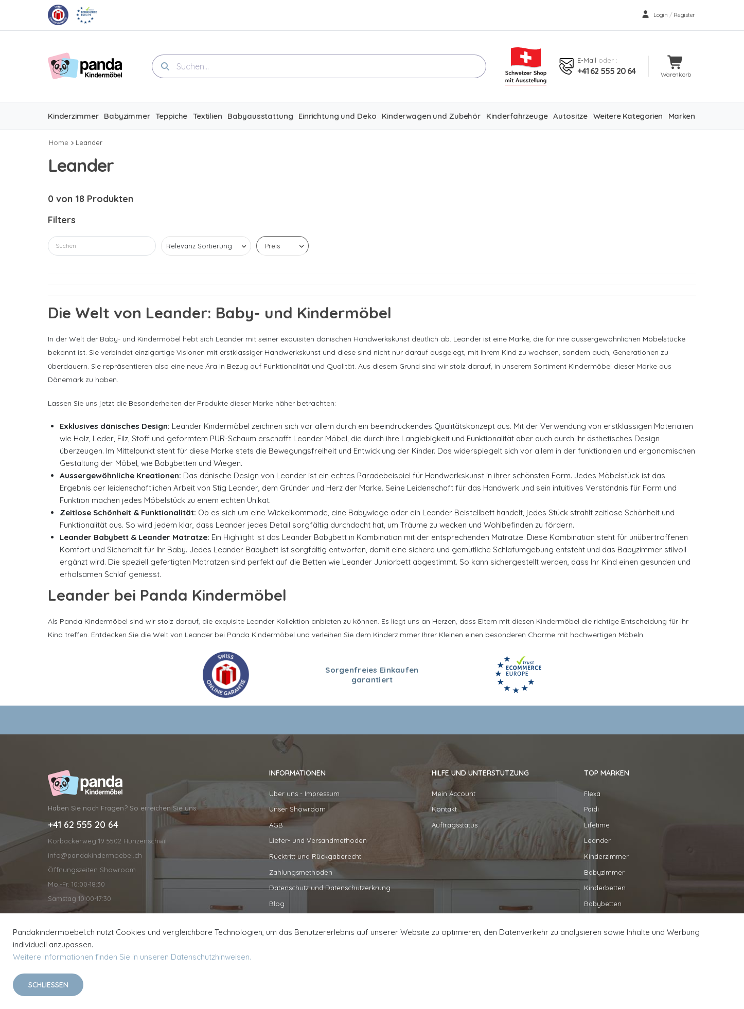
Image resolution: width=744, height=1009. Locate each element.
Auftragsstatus (454, 825)
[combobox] (319, 66)
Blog (277, 903)
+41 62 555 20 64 (606, 71)
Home (58, 142)
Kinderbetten (605, 888)
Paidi (591, 809)
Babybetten (603, 903)
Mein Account (453, 793)
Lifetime (597, 825)
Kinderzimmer (606, 856)
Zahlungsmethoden (300, 872)
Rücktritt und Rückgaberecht (315, 856)
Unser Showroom (297, 809)
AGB (276, 825)
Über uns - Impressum (304, 793)
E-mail (586, 60)
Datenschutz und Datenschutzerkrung (330, 888)
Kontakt (444, 809)
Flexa (592, 793)
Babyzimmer (604, 872)
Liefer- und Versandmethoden (318, 840)
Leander (89, 142)
